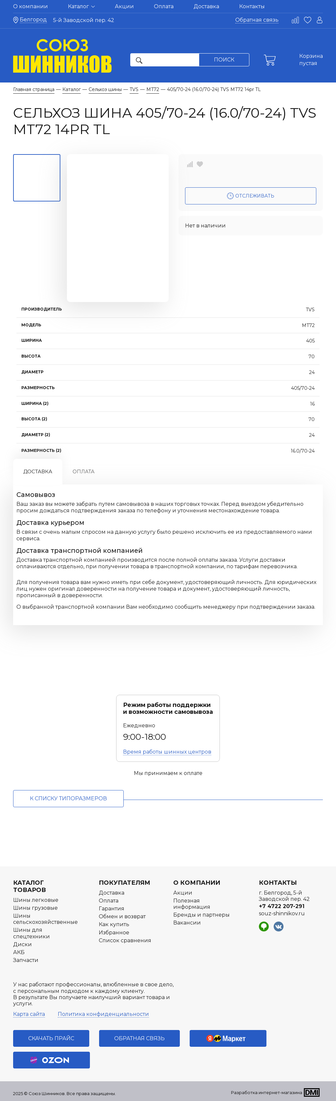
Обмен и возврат (122, 916)
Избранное (114, 932)
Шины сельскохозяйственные (45, 919)
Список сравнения (125, 940)
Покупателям (124, 882)
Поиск (224, 60)
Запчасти (25, 960)
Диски (22, 944)
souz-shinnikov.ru (282, 913)
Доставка (206, 6)
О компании (30, 6)
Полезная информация (191, 904)
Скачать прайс (51, 1038)
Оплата (164, 6)
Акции (124, 6)
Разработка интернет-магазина (266, 1092)
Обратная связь (257, 20)
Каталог (81, 6)
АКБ (19, 952)
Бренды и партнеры (201, 915)
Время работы (167, 752)
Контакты (252, 6)
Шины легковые (35, 900)
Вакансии (187, 923)
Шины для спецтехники (31, 933)
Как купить (114, 924)
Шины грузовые (35, 908)
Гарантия (111, 908)
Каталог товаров (29, 886)
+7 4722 (281, 906)
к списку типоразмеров (68, 798)
